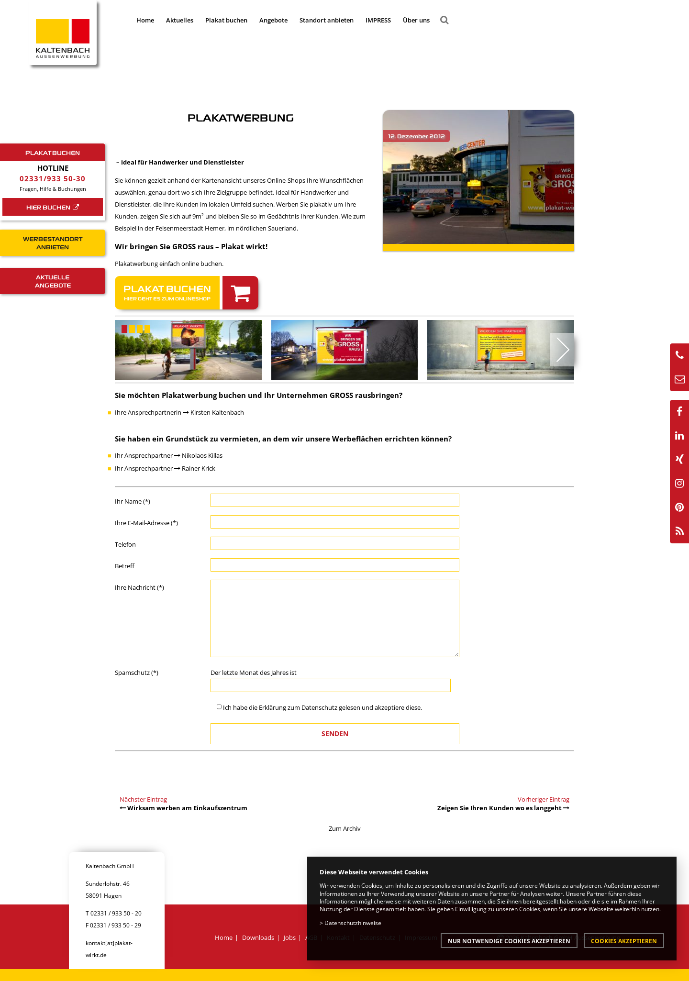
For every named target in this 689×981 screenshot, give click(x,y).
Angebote (273, 20)
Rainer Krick (194, 468)
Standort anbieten (327, 20)
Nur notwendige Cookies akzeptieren (509, 941)
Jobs (290, 937)
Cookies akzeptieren (624, 941)
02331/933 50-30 (53, 178)
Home (145, 20)
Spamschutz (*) (136, 672)
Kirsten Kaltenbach (213, 412)
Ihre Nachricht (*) (139, 587)
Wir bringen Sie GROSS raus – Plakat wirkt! (191, 246)
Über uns (416, 20)
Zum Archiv (345, 828)
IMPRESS (378, 20)
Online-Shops (286, 180)
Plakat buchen (226, 20)
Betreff (124, 566)
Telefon (125, 544)
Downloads (258, 937)
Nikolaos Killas (198, 455)
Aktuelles (179, 20)
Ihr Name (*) (132, 501)
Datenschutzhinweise (352, 922)
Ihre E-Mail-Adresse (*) (146, 522)
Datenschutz (319, 707)
